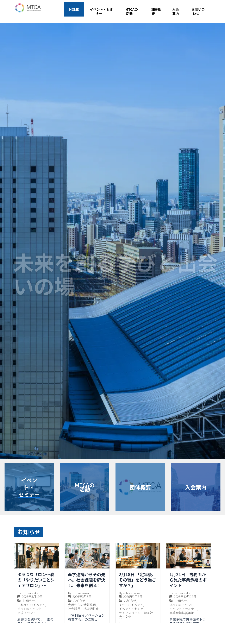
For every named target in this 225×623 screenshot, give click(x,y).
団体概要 (156, 11)
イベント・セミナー (101, 11)
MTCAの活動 (131, 11)
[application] (104, 13)
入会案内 (175, 11)
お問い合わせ (198, 11)
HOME (74, 9)
